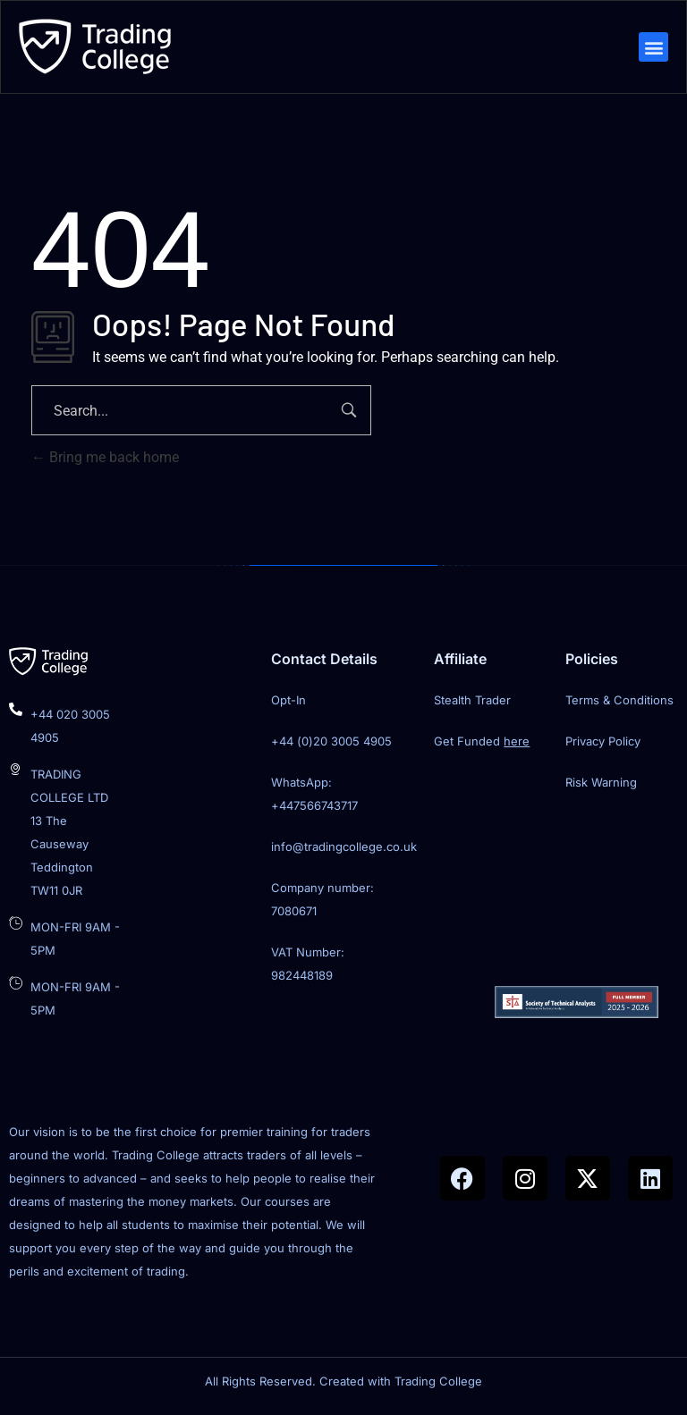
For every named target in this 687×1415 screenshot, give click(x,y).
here (517, 744)
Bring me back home (105, 460)
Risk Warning (601, 786)
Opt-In (288, 703)
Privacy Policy (602, 744)
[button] (651, 48)
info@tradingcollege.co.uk (344, 850)
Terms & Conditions (619, 703)
